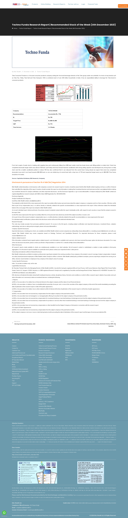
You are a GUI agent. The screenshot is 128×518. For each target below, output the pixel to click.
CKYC (102, 503)
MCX (99, 503)
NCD (66, 357)
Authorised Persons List (18, 353)
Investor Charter (43, 387)
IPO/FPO (67, 346)
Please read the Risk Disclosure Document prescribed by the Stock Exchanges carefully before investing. (42, 495)
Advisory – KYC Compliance (46, 401)
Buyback (67, 348)
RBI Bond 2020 (69, 353)
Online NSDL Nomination (45, 355)
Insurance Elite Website (45, 406)
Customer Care (16, 350)
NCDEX (114, 503)
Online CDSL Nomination (45, 357)
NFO (66, 360)
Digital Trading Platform (45, 397)
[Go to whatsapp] (4, 513)
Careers (14, 346)
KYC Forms (95, 348)
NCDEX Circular (43, 373)
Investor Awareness (44, 350)
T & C (13, 380)
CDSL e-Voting (43, 369)
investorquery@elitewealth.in (36, 510)
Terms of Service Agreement (52, 515)
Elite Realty (42, 411)
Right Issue (68, 350)
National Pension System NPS (20, 371)
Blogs (13, 364)
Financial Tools (93, 4)
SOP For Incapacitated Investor (47, 392)
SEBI (83, 503)
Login (83, 4)
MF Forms (94, 346)
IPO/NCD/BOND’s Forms (98, 353)
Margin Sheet (95, 355)
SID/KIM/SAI (95, 362)
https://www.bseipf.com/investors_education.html (25, 454)
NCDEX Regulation (44, 378)
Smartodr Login (43, 413)
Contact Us (15, 348)
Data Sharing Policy (74, 515)
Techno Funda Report (43, 71)
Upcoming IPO (16, 378)
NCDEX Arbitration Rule (45, 383)
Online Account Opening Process (48, 346)
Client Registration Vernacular (47, 394)
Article (14, 366)
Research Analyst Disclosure (46, 353)
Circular (41, 371)
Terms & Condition (26, 515)
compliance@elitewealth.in (23, 507)
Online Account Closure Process (47, 348)
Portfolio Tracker (16, 376)
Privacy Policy (34, 515)
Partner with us (73, 4)
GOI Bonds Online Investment (20, 369)
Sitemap (20, 515)
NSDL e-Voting (43, 366)
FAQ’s (40, 399)
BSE (80, 503)
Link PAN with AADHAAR (46, 360)
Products (35, 4)
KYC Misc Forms (96, 350)
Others (94, 360)
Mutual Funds (15, 373)
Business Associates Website (47, 408)
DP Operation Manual (18, 360)
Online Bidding (45, 4)
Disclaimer (14, 515)
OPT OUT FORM (16, 385)
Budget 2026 (42, 404)
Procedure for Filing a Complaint (47, 415)
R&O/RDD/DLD (108, 503)
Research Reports (59, 4)
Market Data (15, 362)
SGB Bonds (68, 355)
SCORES (73, 503)
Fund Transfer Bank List (45, 385)
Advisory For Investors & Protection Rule (50, 380)
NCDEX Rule (42, 376)
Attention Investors (64, 515)
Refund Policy (41, 515)
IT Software (95, 357)
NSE (77, 503)
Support (14, 383)
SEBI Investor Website (91, 503)
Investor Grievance (44, 390)
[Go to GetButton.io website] (4, 516)
